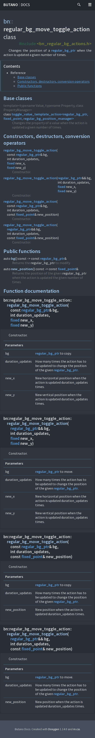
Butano (10, 4)
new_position (22, 269)
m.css (76, 729)
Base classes (26, 77)
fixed (11, 163)
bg (13, 258)
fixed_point (25, 214)
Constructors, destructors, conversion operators (53, 81)
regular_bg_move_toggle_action (29, 150)
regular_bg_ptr (63, 50)
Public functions (29, 86)
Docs (25, 4)
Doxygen (53, 729)
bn (6, 21)
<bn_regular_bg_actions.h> (64, 43)
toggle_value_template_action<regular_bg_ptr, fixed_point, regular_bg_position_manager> (45, 116)
